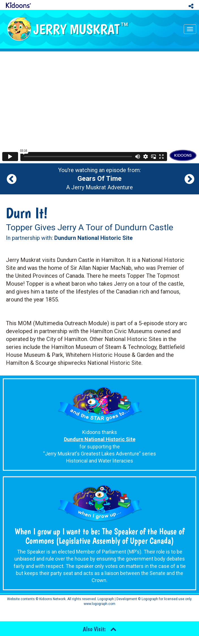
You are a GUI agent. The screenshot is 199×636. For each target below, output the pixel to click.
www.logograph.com (99, 604)
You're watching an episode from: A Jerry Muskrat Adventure (99, 179)
